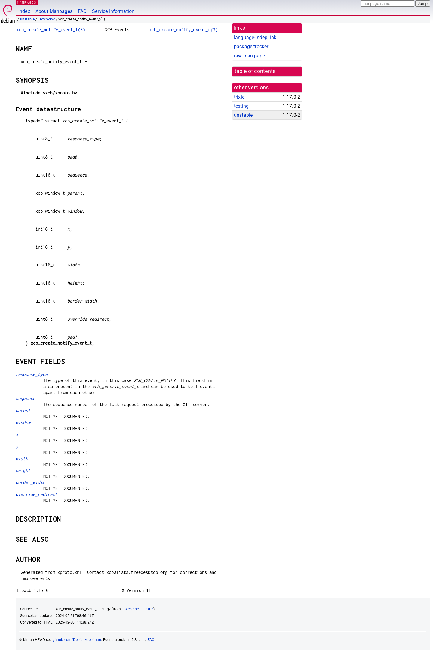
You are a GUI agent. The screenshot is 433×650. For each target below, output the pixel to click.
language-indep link (255, 37)
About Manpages (53, 11)
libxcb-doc (46, 19)
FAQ (82, 11)
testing (241, 106)
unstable (27, 19)
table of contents (255, 71)
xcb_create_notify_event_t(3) (51, 29)
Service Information (113, 11)
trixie (239, 97)
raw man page (249, 56)
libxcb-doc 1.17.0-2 (137, 609)
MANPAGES (26, 2)
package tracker (251, 46)
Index (24, 11)
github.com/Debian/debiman (77, 640)
